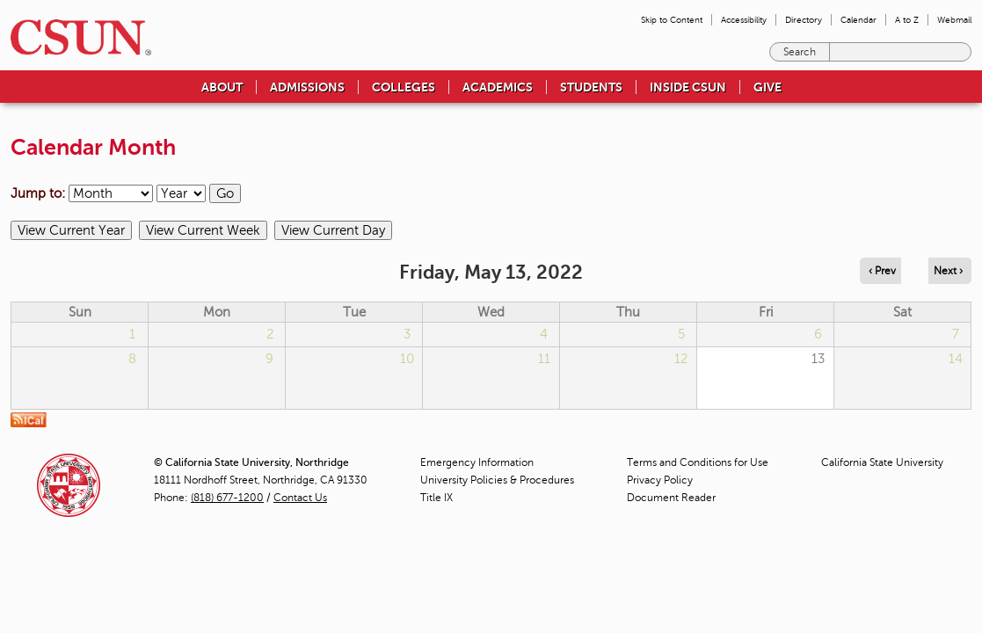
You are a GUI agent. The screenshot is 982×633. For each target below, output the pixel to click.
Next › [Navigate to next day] (948, 271)
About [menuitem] (222, 87)
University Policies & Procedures (497, 480)
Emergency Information (477, 462)
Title (436, 497)
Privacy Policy (660, 480)
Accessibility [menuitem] (744, 20)
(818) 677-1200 (227, 497)
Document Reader (671, 497)
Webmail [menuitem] (954, 20)
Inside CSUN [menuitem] (688, 87)
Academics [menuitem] (497, 87)
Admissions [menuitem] (307, 87)
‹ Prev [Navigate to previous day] (882, 271)
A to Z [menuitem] (907, 20)
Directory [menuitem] (803, 20)
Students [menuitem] (591, 87)
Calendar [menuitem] (858, 20)
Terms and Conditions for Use (697, 462)
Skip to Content (671, 20)
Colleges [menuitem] (403, 87)
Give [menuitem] (767, 87)
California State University (882, 462)
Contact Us (300, 497)
